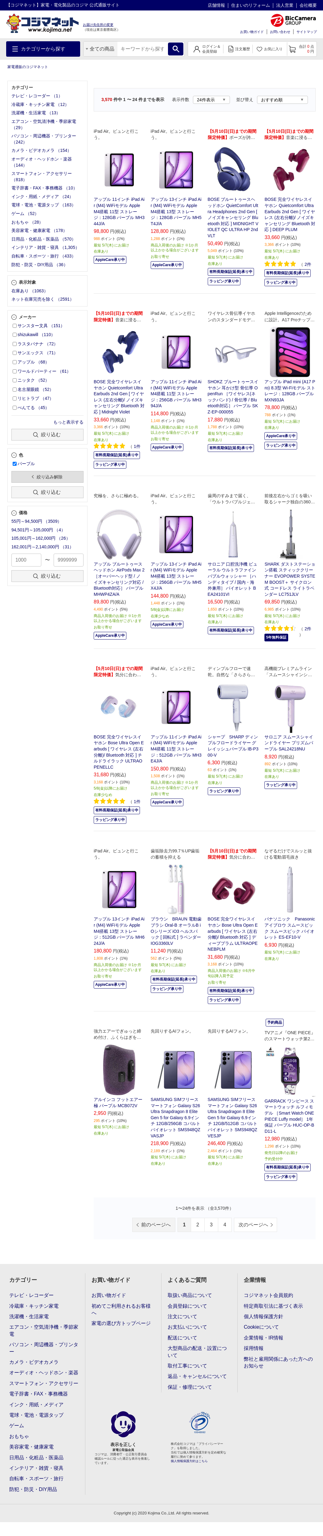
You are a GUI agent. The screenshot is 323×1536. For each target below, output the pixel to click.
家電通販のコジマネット (27, 67)
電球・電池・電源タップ (36, 1415)
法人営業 (284, 5)
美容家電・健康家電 (31, 1446)
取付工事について (187, 1365)
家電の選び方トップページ (121, 1323)
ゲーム (16, 1425)
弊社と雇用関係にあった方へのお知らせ (278, 1362)
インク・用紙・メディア (36, 1404)
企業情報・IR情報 (263, 1337)
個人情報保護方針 (263, 1316)
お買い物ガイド (252, 32)
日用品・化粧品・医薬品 (36, 1457)
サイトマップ (306, 32)
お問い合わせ (280, 32)
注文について (182, 1316)
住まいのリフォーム (250, 5)
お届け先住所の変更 (98, 24)
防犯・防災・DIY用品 (33, 1489)
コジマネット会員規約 (268, 1295)
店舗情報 (216, 5)
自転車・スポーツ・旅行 (36, 1478)
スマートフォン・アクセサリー (43, 1383)
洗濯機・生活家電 (29, 1316)
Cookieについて (261, 1327)
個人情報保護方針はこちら (189, 1461)
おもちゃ (19, 1436)
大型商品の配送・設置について (197, 1352)
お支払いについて (187, 1327)
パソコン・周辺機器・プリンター (43, 1348)
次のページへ (253, 1224)
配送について (182, 1337)
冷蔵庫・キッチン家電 (34, 1306)
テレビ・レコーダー (31, 1295)
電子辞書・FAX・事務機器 (38, 1393)
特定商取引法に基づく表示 (273, 1306)
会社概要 (308, 5)
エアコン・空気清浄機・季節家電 (43, 1330)
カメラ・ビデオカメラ (34, 1362)
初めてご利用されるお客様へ (121, 1309)
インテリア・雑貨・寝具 (36, 1468)
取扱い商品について (190, 1295)
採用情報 (254, 1348)
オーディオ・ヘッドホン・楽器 (43, 1372)
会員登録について (187, 1306)
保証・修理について (190, 1387)
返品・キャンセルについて (197, 1376)
